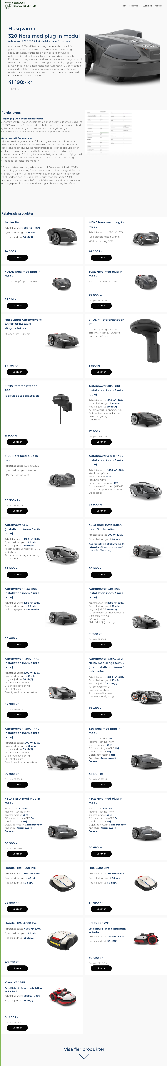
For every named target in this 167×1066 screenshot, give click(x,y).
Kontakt (158, 6)
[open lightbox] (126, 133)
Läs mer (17, 257)
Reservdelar (134, 6)
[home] (20, 5)
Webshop (147, 6)
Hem (123, 6)
